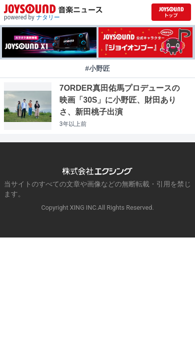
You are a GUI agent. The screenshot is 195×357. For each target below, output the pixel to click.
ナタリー (48, 17)
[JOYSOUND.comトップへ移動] (171, 12)
